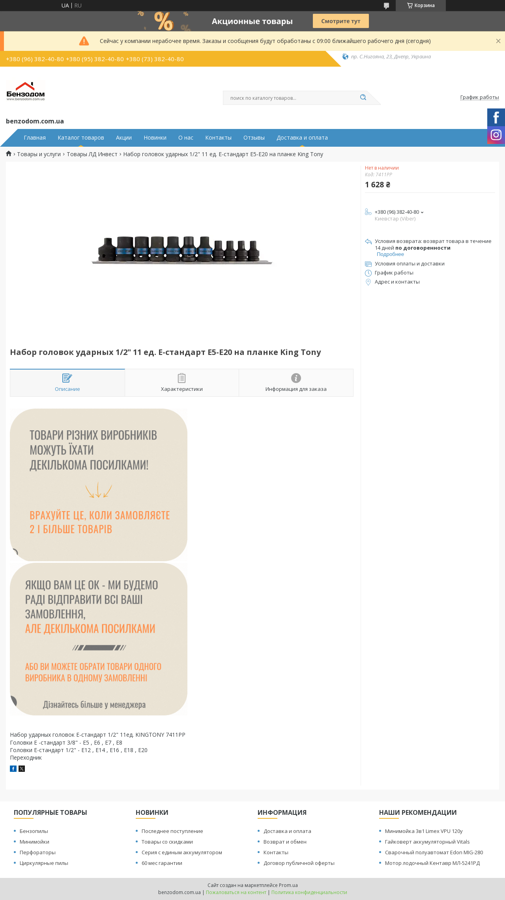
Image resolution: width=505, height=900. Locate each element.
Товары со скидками (167, 841)
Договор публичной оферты (299, 862)
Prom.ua (288, 885)
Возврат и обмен (285, 841)
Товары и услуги (39, 154)
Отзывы (254, 137)
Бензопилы (34, 831)
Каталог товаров (81, 137)
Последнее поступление (172, 831)
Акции (124, 137)
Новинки (155, 137)
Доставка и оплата (302, 137)
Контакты (218, 137)
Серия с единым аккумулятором (182, 852)
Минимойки (34, 841)
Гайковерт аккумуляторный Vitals (427, 841)
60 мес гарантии (162, 862)
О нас (185, 137)
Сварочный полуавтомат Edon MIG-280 (434, 852)
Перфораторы (38, 852)
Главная (35, 137)
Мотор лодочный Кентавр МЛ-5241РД (432, 862)
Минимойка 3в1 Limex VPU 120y (424, 831)
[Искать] (363, 98)
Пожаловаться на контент (236, 892)
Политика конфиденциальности (309, 892)
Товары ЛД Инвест (92, 154)
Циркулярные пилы (44, 862)
